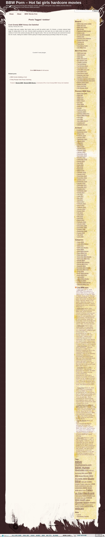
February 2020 (81, 150)
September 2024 (82, 132)
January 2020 (81, 152)
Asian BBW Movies (82, 244)
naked (88, 500)
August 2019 (81, 161)
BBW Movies (81, 55)
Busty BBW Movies (83, 273)
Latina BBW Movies (83, 279)
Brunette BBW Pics (83, 269)
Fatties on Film (81, 110)
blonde (81, 476)
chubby (89, 482)
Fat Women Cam (82, 68)
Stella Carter (81, 325)
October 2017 (81, 189)
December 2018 (82, 176)
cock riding (89, 486)
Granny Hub (80, 33)
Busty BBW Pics (82, 275)
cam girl (84, 482)
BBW (78, 462)
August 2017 (81, 192)
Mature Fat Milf (81, 84)
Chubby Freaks (79, 484)
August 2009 (81, 233)
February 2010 (81, 222)
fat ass (84, 490)
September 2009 (82, 231)
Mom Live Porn (81, 86)
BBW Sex (80, 56)
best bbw (80, 102)
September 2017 (82, 190)
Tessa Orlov (80, 388)
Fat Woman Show (82, 66)
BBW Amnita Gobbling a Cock (18, 77)
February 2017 (81, 203)
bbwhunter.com (82, 470)
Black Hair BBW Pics (83, 258)
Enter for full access (39, 70)
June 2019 (80, 165)
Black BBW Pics (82, 253)
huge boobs (78, 496)
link (103, 505)
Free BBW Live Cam (83, 69)
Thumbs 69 (80, 42)
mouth (82, 500)
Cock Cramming (80, 486)
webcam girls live (82, 124)
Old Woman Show (82, 88)
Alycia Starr (80, 308)
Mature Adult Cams (83, 82)
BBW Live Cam (81, 53)
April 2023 (80, 145)
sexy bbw (80, 117)
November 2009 (82, 227)
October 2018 (81, 179)
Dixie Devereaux (82, 346)
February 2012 (81, 207)
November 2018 (82, 178)
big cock (85, 473)
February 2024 (81, 135)
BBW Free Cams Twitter (84, 24)
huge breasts (87, 496)
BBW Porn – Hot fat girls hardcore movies (43, 3)
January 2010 (81, 224)
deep (85, 488)
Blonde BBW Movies (30, 83)
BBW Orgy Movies (82, 247)
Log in (63, 525)
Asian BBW (80, 242)
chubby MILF (87, 484)
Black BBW (80, 104)
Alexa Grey (80, 438)
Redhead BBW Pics (83, 284)
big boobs (78, 473)
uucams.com (81, 123)
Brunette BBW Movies (83, 268)
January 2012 (81, 209)
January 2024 (81, 137)
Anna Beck (80, 367)
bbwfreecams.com (83, 465)
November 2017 (82, 187)
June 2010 (80, 214)
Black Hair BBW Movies (84, 257)
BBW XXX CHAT (82, 58)
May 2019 (80, 167)
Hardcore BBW (81, 112)
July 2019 (80, 163)
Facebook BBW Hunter (84, 31)
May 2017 (80, 198)
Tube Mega (80, 44)
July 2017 (80, 194)
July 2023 (80, 143)
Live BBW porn (82, 287)
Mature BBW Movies (83, 115)
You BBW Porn (81, 47)
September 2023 (82, 139)
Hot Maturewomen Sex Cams (86, 79)
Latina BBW (80, 277)
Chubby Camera (82, 62)
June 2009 (80, 236)
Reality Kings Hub (82, 40)
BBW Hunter (82, 467)
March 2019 (80, 170)
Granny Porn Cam (82, 77)
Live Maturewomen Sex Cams (86, 80)
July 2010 (80, 213)
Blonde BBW (19, 83)
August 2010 (81, 211)
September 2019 (82, 159)
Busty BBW (80, 271)
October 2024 (81, 130)
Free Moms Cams (82, 73)
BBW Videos (81, 101)
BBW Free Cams (82, 93)
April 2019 (80, 168)
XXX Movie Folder (82, 46)
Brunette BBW (81, 266)
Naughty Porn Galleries (84, 38)
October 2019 (81, 157)
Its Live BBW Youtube (83, 35)
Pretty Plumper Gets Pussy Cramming (20, 79)
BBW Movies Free (31, 14)
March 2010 (80, 220)
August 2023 (81, 141)
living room (83, 497)
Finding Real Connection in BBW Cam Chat (84, 405)
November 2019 (82, 156)
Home (11, 14)
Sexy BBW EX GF (82, 121)
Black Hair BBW (82, 255)
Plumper (79, 502)
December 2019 (82, 154)
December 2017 (82, 185)
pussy (86, 502)
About (19, 14)
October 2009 (81, 229)
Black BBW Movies (82, 251)
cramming (79, 488)
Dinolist (79, 108)
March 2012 (80, 205)
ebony (80, 490)
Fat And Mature (81, 64)
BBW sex (91, 470)
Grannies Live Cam (83, 75)
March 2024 (80, 134)
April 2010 (80, 218)
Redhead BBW (81, 280)
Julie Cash (80, 290)
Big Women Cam (82, 60)
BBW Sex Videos (82, 27)
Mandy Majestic (81, 420)
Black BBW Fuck (82, 106)
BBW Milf (80, 95)
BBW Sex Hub (81, 25)
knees (78, 498)
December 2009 (82, 225)
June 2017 (80, 196)
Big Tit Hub (80, 29)
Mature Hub (80, 36)
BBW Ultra (80, 99)
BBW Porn (80, 97)
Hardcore (88, 493)
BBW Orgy (80, 246)
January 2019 (81, 174)
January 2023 (81, 148)
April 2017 (80, 200)
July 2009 (80, 235)
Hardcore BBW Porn (83, 113)
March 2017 (80, 202)
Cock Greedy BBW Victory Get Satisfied (23, 25)
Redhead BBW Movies (84, 282)
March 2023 (80, 146)
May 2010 (80, 216)
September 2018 (82, 181)
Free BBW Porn (82, 71)
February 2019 (81, 172)
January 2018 (81, 183)
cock (93, 484)
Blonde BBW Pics (82, 264)
